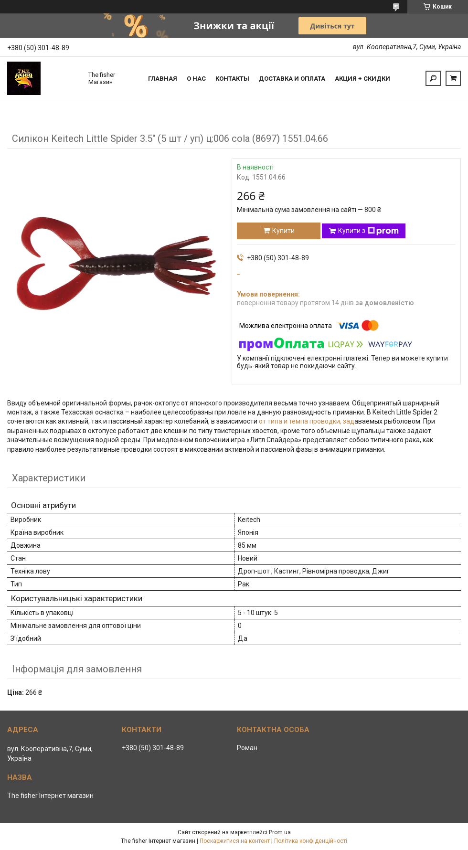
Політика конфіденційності (310, 841)
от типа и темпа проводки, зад (306, 421)
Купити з (368, 231)
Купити (283, 230)
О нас (196, 78)
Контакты (232, 78)
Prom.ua (280, 832)
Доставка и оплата (292, 78)
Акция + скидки (362, 78)
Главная (162, 78)
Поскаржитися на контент (235, 841)
